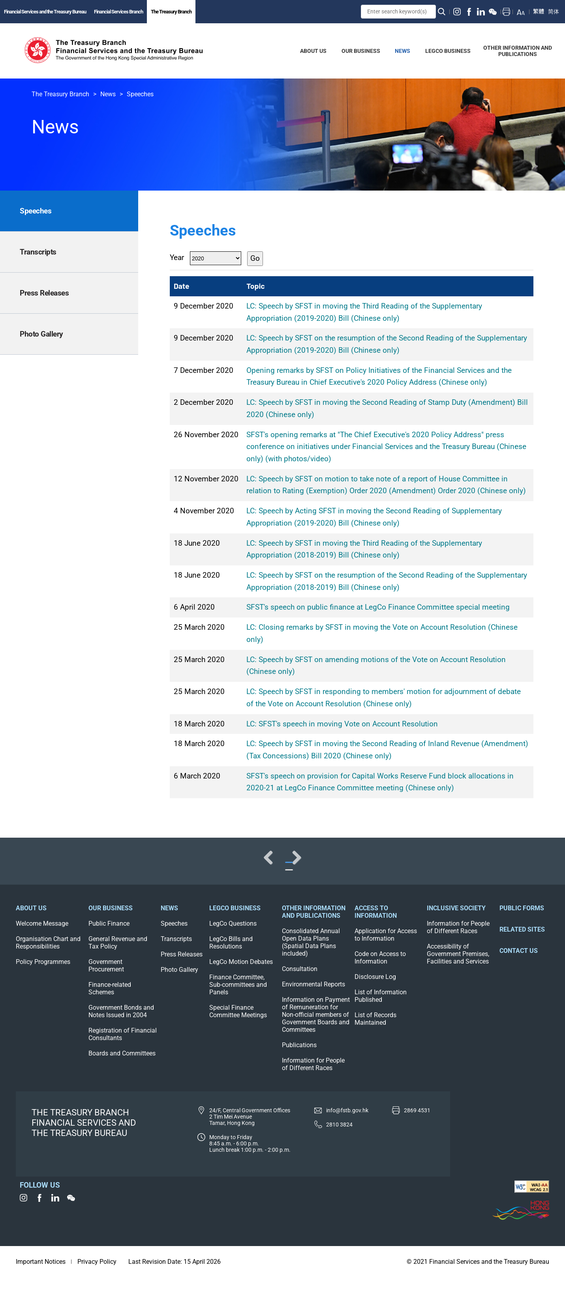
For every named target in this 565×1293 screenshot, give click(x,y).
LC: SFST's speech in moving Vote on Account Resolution (342, 723)
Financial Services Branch (118, 12)
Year (177, 257)
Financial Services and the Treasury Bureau (45, 12)
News (108, 94)
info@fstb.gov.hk (347, 1126)
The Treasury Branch (171, 12)
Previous (31, 865)
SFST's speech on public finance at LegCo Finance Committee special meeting (378, 607)
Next (533, 865)
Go (255, 258)
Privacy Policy (96, 1277)
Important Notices (41, 1277)
